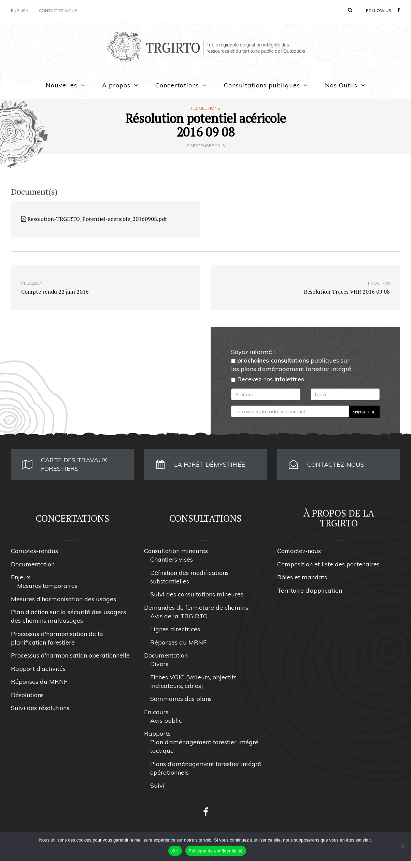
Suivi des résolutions (40, 708)
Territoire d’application (309, 590)
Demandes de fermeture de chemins (196, 607)
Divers (159, 664)
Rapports (157, 733)
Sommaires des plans (181, 699)
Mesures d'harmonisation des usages (63, 599)
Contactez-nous (58, 10)
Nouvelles (61, 85)
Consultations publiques (262, 85)
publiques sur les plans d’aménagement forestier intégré (291, 364)
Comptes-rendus (34, 551)
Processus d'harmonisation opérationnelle (70, 655)
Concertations (177, 85)
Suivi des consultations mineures (196, 594)
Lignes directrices (175, 629)
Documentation (33, 564)
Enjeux (20, 577)
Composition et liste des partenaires (328, 564)
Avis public (166, 720)
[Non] (402, 846)
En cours (156, 712)
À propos (116, 85)
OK (175, 850)
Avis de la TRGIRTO (179, 616)
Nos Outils (341, 85)
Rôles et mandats (302, 577)
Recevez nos (267, 379)
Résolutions (205, 108)
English (20, 10)
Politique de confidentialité (216, 850)
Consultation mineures (176, 551)
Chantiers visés (171, 559)
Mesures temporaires (47, 586)
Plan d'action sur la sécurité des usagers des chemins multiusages (68, 616)
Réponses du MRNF (39, 682)
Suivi (157, 785)
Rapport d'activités (38, 669)
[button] (350, 10)
